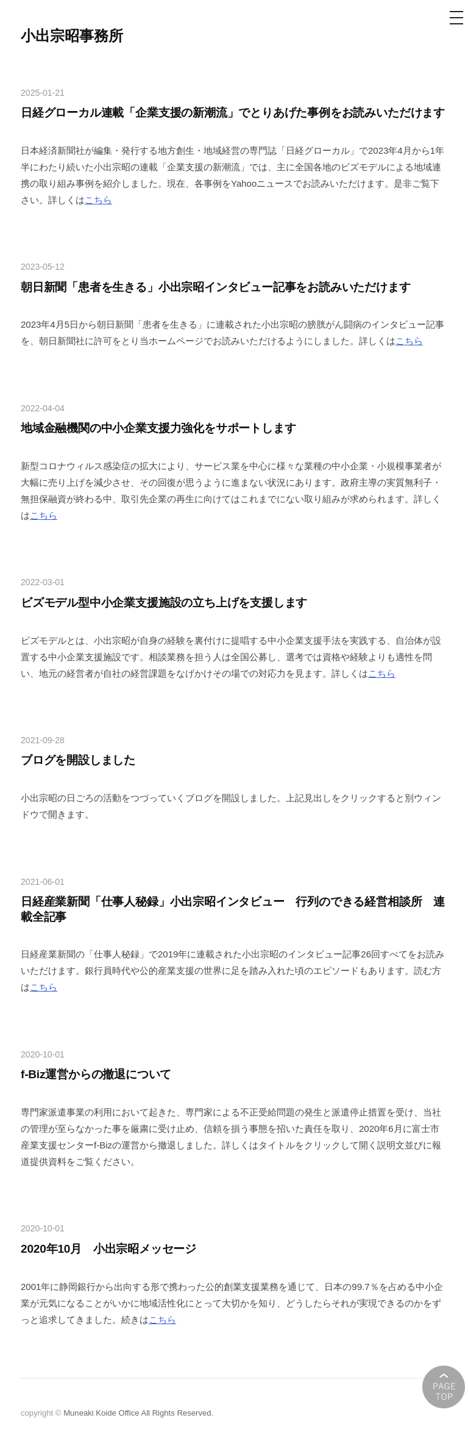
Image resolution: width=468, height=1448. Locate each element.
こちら (98, 200)
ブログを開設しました (78, 760)
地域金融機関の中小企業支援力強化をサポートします (158, 428)
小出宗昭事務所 (72, 35)
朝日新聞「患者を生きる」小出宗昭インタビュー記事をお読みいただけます (216, 287)
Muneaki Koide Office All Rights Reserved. (138, 1412)
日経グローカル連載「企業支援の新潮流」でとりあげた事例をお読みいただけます (233, 112)
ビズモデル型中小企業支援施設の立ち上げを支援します (164, 602)
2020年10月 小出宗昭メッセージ (108, 1248)
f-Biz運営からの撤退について (96, 1074)
